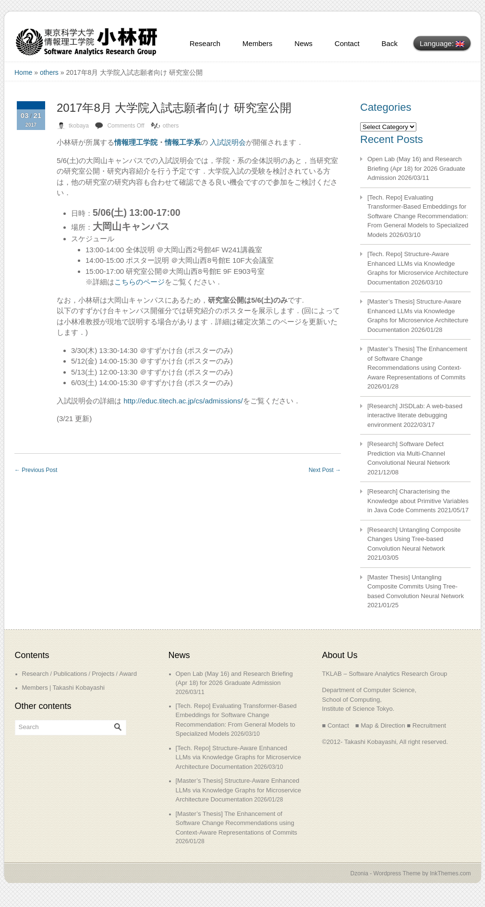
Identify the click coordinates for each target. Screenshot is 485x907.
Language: (442, 43)
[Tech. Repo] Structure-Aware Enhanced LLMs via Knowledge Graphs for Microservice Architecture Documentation (239, 757)
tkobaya (79, 125)
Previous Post (35, 470)
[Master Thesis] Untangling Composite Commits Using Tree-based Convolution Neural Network (415, 587)
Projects (103, 673)
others (49, 72)
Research (205, 43)
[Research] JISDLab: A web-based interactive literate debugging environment (414, 415)
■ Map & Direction (380, 725)
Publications (70, 673)
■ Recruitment (426, 725)
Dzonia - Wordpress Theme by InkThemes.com (411, 873)
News (303, 43)
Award (128, 673)
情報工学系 (183, 142)
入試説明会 (228, 142)
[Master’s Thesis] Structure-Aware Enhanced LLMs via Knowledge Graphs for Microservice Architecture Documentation (239, 790)
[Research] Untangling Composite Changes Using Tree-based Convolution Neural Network (414, 539)
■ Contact (335, 725)
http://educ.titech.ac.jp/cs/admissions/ (182, 401)
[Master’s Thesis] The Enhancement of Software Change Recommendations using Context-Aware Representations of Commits (236, 823)
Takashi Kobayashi (78, 687)
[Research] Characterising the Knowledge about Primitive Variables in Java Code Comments (418, 501)
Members (257, 43)
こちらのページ (139, 282)
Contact (347, 43)
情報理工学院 (136, 142)
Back (390, 43)
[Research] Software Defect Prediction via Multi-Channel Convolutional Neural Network (408, 453)
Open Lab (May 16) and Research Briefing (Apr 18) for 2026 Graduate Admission (416, 168)
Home (23, 72)
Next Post (325, 470)
